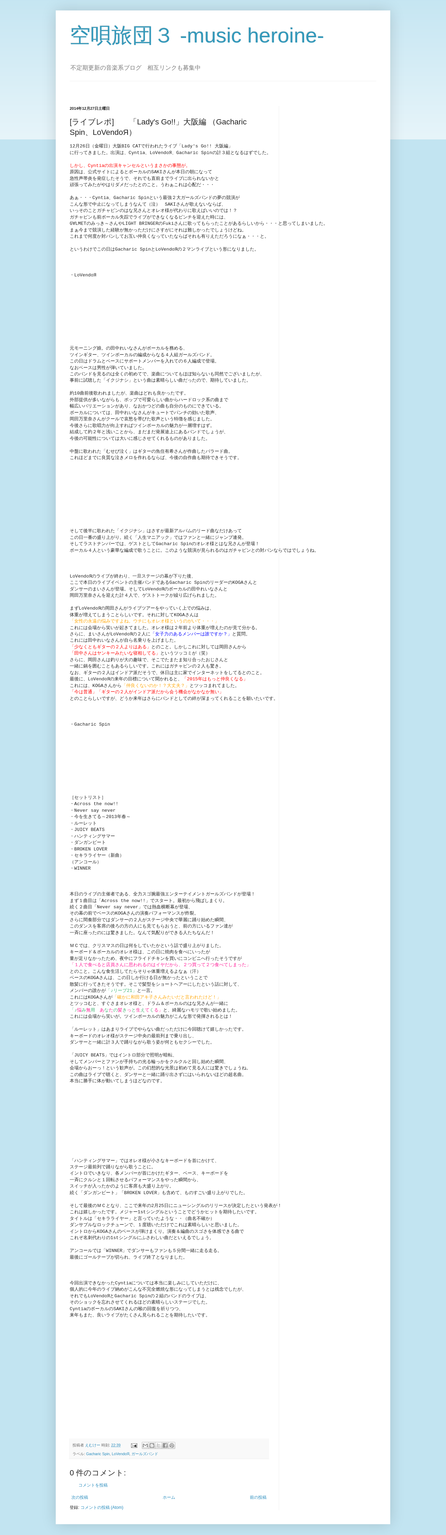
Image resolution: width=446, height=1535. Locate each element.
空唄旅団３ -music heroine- (197, 35)
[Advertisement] (128, 1378)
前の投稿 (258, 1493)
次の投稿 (79, 1493)
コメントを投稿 (93, 1481)
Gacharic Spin (98, 1450)
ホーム (169, 1493)
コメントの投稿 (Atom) (101, 1504)
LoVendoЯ (120, 1450)
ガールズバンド (144, 1450)
